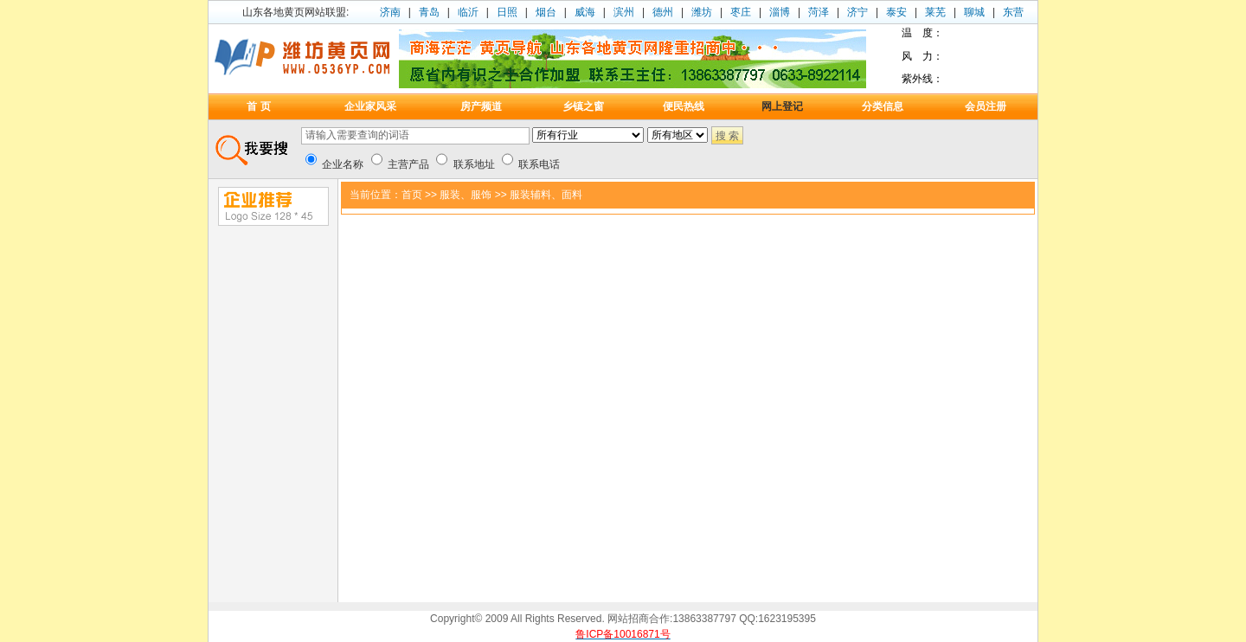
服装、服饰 (465, 195)
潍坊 (701, 12)
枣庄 (740, 12)
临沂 (468, 12)
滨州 (623, 12)
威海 (585, 12)
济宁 (857, 12)
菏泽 (818, 12)
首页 (411, 195)
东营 (1013, 12)
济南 (390, 12)
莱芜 (935, 12)
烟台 (546, 12)
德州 (662, 12)
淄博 (779, 12)
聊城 (974, 12)
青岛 (429, 12)
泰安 (896, 12)
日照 (507, 12)
